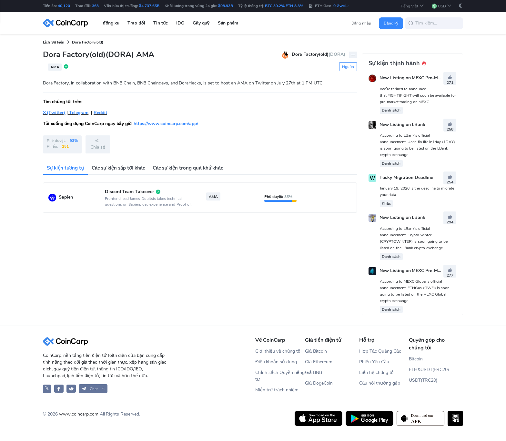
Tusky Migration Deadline (406, 177)
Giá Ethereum (318, 362)
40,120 (64, 5)
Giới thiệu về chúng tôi (278, 351)
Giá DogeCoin (319, 383)
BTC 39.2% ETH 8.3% (284, 5)
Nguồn (348, 66)
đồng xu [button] (111, 23)
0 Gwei (341, 5)
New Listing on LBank (403, 125)
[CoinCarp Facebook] (59, 389)
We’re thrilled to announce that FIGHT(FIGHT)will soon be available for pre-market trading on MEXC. (418, 95)
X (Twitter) (54, 113)
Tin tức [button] (160, 23)
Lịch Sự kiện (54, 42)
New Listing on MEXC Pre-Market (414, 78)
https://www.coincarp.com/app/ (166, 124)
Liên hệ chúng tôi (376, 372)
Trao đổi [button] (136, 23)
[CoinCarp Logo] (67, 23)
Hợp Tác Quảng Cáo (380, 351)
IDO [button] (180, 23)
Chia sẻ (97, 144)
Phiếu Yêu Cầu (374, 362)
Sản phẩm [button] (228, 23)
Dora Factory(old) (87, 42)
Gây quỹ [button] (201, 23)
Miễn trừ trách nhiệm (276, 390)
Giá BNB (313, 372)
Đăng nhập (361, 23)
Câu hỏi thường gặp (379, 383)
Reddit (100, 113)
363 (95, 5)
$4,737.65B (149, 5)
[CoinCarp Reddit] (71, 389)
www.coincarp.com (78, 414)
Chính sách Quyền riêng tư (279, 375)
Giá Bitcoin (316, 351)
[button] (412, 6)
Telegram (78, 113)
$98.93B (225, 5)
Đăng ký (391, 23)
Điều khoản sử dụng (276, 362)
